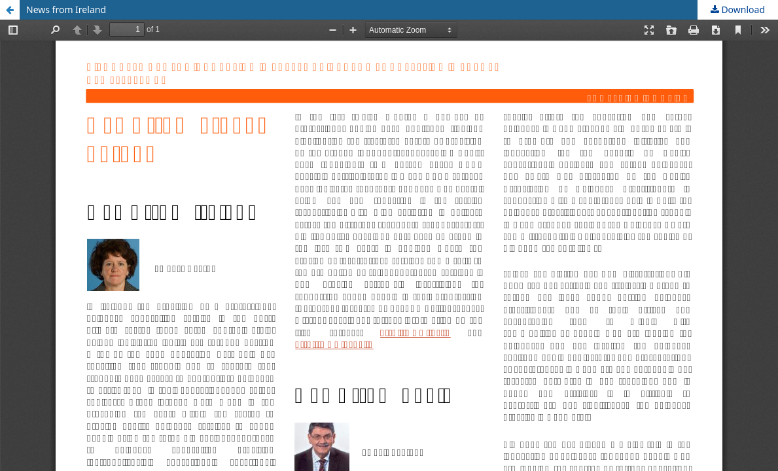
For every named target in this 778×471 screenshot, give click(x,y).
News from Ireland (66, 9)
